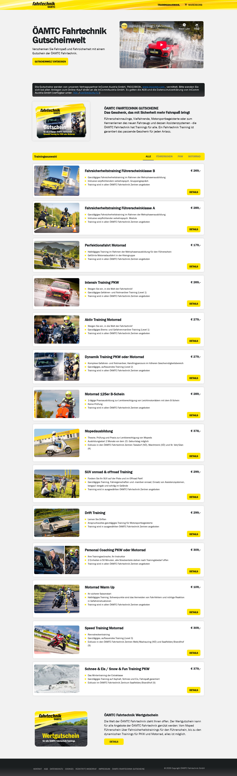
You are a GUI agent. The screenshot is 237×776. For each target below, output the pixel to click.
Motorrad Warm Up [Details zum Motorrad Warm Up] (99, 587)
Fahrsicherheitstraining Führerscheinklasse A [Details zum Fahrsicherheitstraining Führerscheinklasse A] (120, 208)
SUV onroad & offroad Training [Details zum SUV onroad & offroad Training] (108, 472)
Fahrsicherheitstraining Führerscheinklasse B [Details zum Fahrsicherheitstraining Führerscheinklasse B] (120, 171)
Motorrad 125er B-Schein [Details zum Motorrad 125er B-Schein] (104, 394)
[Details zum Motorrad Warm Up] (193, 612)
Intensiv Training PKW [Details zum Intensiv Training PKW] (102, 282)
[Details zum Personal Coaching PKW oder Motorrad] (193, 571)
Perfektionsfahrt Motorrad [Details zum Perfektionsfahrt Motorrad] (105, 245)
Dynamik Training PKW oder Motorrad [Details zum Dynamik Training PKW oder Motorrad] (114, 357)
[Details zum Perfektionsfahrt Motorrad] (193, 266)
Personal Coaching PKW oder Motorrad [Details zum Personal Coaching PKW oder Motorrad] (115, 550)
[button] (37, 769)
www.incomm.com (154, 86)
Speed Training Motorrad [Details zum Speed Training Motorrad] (104, 628)
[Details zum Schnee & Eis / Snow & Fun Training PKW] (193, 690)
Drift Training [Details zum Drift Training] (95, 513)
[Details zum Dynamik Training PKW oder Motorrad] (193, 378)
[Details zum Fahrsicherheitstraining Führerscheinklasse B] (193, 192)
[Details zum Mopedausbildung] (193, 456)
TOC (76, 92)
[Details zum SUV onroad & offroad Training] (193, 497)
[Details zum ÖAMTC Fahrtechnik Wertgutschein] (114, 741)
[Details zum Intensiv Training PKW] (193, 303)
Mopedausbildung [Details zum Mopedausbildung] (99, 431)
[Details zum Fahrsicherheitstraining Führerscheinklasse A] (193, 229)
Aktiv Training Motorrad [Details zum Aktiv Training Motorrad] (103, 320)
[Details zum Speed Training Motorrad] (193, 653)
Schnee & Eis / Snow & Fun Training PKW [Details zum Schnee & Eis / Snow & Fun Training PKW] (117, 669)
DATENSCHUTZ (89, 92)
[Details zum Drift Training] (193, 534)
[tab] (148, 156)
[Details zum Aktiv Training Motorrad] (193, 341)
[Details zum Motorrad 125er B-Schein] (193, 415)
